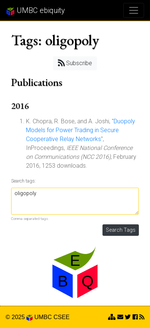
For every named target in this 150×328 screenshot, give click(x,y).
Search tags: (23, 181)
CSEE (61, 317)
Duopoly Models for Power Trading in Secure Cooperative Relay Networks (80, 130)
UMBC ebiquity (35, 11)
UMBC (43, 317)
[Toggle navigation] (133, 10)
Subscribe (75, 63)
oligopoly (75, 201)
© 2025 (19, 317)
